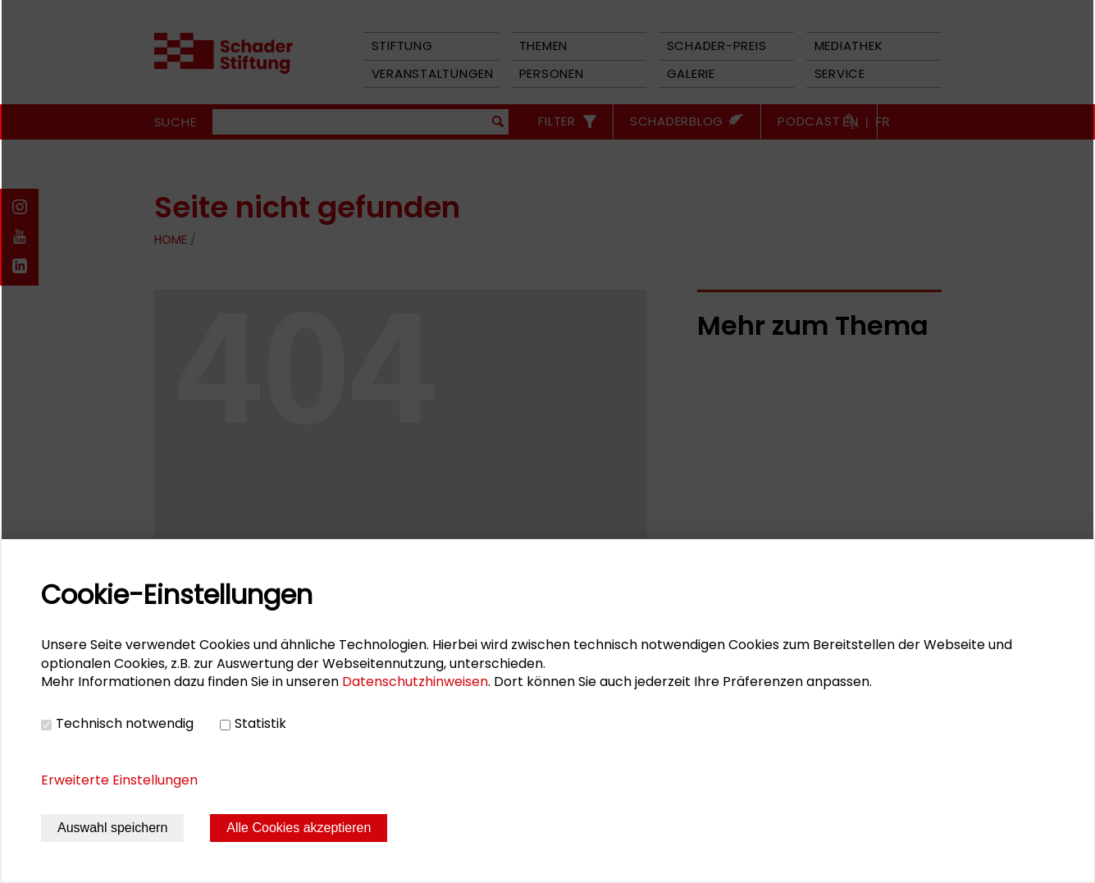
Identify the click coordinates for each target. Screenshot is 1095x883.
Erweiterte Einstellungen (119, 780)
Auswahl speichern (112, 828)
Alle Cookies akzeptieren (298, 828)
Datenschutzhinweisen (415, 681)
